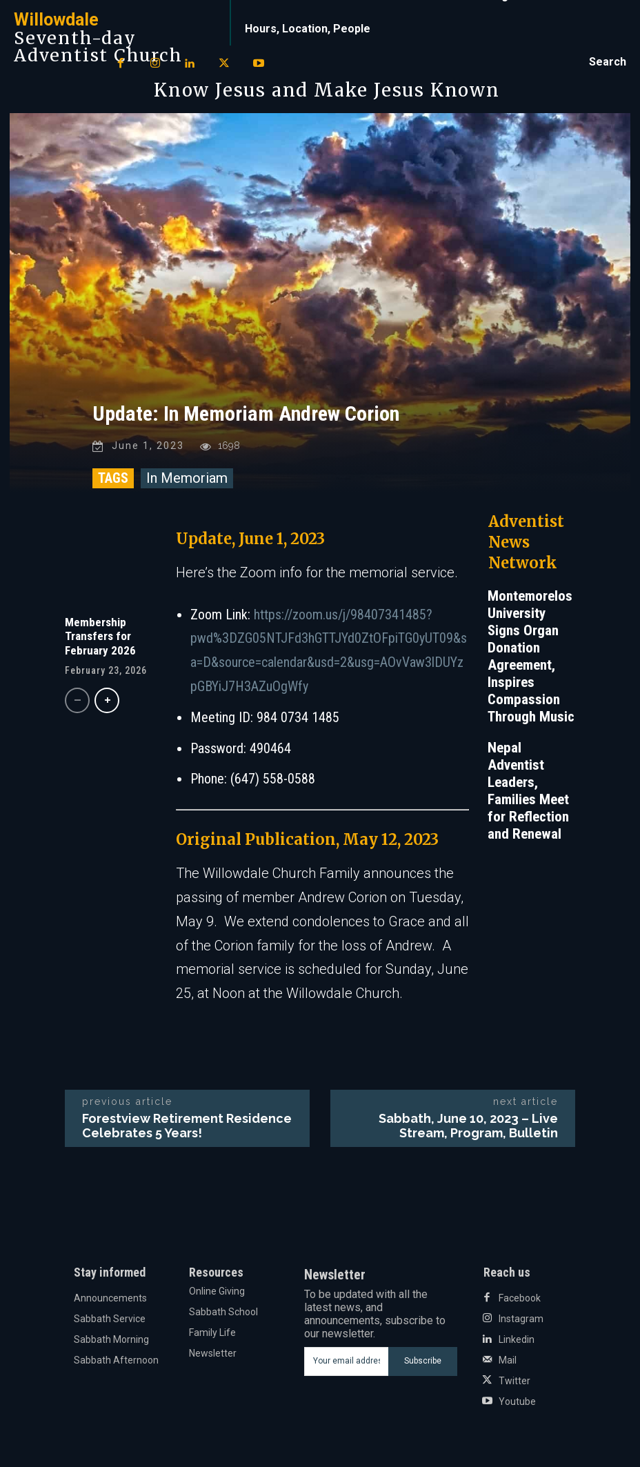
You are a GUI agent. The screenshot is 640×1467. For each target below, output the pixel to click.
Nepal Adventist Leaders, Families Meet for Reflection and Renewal (528, 790)
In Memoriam (187, 478)
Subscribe (422, 1361)
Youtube (517, 1401)
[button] (607, 62)
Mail (508, 1360)
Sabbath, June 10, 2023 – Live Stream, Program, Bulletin (468, 1125)
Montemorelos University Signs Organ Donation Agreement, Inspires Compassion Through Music (531, 656)
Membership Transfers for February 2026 (100, 636)
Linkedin (516, 1339)
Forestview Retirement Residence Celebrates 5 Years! (187, 1125)
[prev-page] (77, 700)
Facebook (520, 1298)
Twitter (514, 1381)
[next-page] (106, 700)
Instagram (521, 1319)
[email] (346, 1361)
